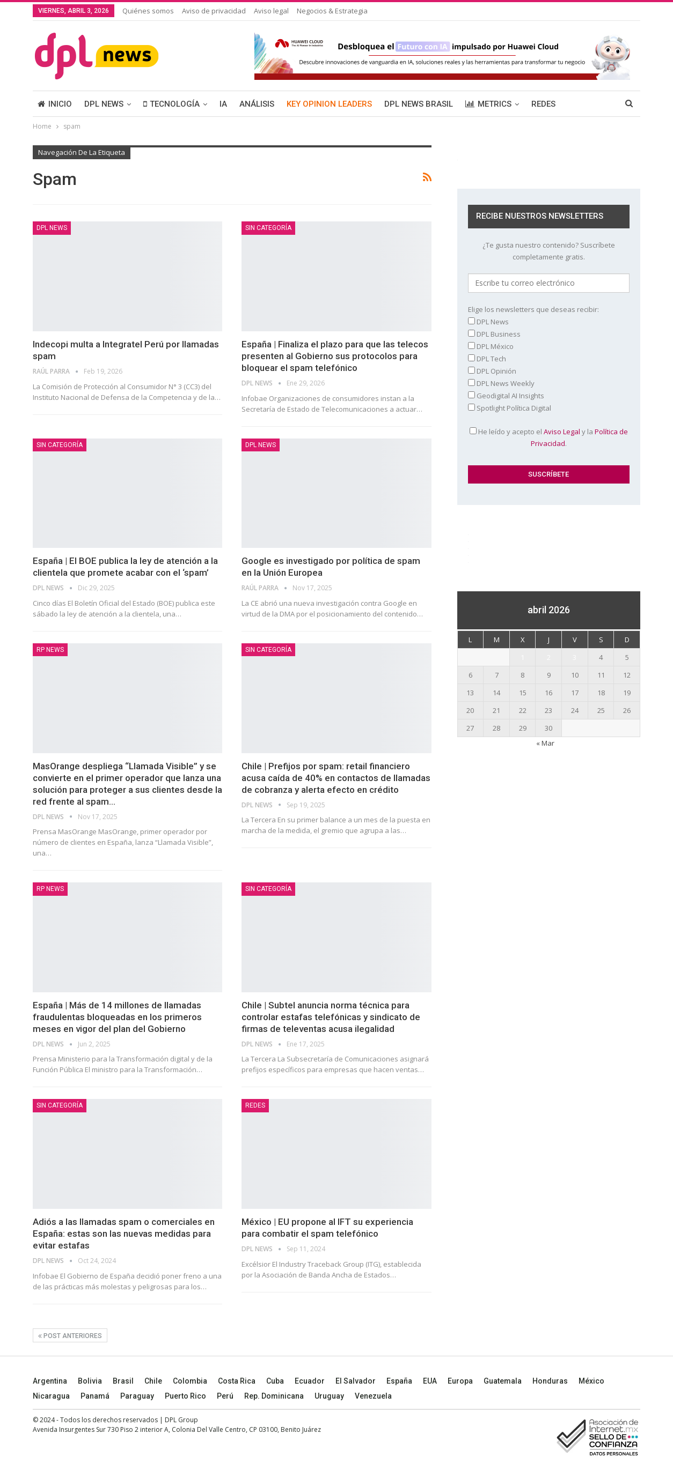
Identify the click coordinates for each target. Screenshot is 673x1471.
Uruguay (329, 1396)
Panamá (95, 1396)
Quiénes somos (148, 11)
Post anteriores (70, 1336)
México (591, 1381)
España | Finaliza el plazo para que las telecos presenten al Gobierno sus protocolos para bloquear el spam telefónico (335, 356)
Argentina (50, 1381)
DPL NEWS (103, 104)
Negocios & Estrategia (332, 11)
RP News (50, 649)
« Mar (545, 743)
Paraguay (137, 1396)
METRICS (488, 104)
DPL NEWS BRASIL (418, 104)
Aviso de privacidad (214, 11)
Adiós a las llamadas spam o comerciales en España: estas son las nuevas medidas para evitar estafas (124, 1233)
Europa (460, 1381)
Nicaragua (51, 1396)
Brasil (123, 1381)
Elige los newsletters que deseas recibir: (533, 309)
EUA (430, 1381)
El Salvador (355, 1381)
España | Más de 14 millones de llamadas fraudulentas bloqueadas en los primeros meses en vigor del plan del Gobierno (117, 1017)
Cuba (275, 1381)
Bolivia (90, 1381)
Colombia (190, 1381)
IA (223, 104)
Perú (225, 1396)
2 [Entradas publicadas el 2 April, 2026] (549, 657)
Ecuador (310, 1381)
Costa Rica (236, 1381)
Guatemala (503, 1381)
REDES (543, 104)
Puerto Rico (185, 1396)
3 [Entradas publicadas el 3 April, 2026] (574, 657)
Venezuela (373, 1396)
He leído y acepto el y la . (549, 437)
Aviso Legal (562, 431)
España (399, 1381)
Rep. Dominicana (274, 1396)
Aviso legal (271, 11)
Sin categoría (268, 228)
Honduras (550, 1381)
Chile (153, 1381)
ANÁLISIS (256, 104)
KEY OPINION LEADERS (329, 104)
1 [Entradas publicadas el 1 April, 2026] (522, 657)
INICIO (55, 104)
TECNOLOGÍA (171, 104)
